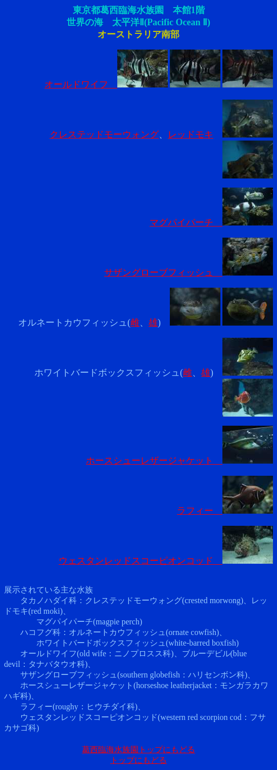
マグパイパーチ (211, 222)
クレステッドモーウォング (104, 134)
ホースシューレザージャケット (179, 461)
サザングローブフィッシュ (188, 272)
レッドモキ (190, 134)
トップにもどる (138, 760)
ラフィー (225, 511)
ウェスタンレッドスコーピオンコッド (166, 561)
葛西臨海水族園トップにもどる (138, 749)
